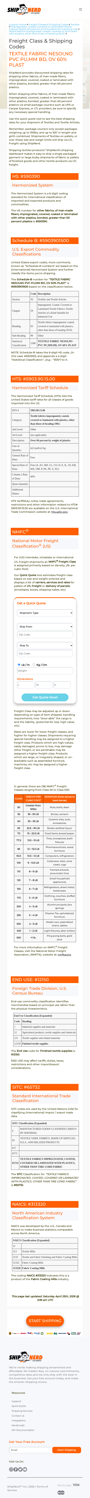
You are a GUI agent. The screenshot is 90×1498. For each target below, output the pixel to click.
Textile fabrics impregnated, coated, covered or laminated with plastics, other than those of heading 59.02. (43, 32)
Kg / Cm (41, 665)
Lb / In (25, 665)
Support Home (17, 24)
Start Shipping (66, 1450)
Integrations (19, 1420)
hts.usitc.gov (59, 511)
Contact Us (18, 1415)
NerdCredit (18, 1425)
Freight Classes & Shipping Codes (48, 24)
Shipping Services (22, 1411)
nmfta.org (64, 954)
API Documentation (23, 1430)
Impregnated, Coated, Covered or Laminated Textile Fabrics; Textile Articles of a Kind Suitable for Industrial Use (43, 27)
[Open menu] (80, 9)
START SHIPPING (45, 1321)
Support (16, 1401)
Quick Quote (19, 1406)
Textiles (75, 24)
